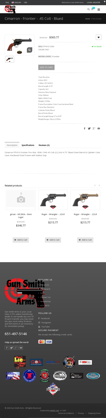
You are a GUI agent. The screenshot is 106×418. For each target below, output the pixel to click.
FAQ (7, 2)
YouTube (44, 327)
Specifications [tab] (28, 145)
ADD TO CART (46, 67)
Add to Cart (20, 240)
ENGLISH (16, 2)
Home (87, 19)
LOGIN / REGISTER (93, 2)
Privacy (81, 413)
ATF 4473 (43, 305)
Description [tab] (12, 145)
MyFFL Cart (54, 410)
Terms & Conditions (66, 413)
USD (25, 2)
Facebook (44, 318)
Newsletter (44, 301)
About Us (43, 285)
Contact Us (44, 297)
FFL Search (44, 289)
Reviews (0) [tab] (44, 145)
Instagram (44, 322)
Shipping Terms (94, 413)
